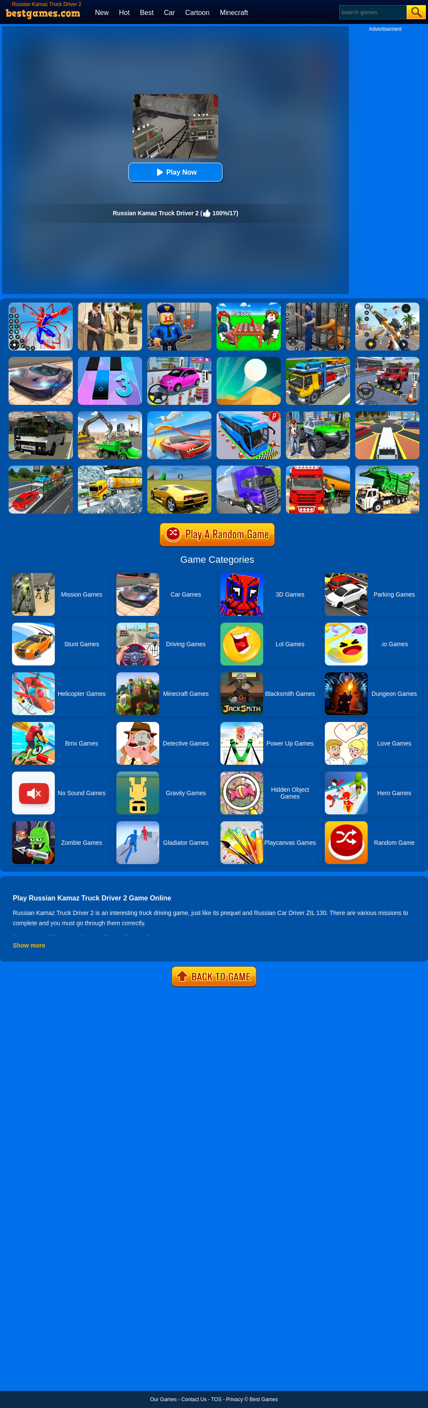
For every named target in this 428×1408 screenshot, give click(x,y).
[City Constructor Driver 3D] (110, 414)
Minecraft (234, 12)
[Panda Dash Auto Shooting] (387, 306)
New (102, 12)
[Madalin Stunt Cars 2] (179, 469)
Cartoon (197, 12)
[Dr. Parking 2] (387, 360)
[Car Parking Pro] (179, 360)
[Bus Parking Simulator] (249, 414)
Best (147, 12)
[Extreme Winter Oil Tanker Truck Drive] (110, 469)
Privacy (234, 1399)
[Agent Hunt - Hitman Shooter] (110, 306)
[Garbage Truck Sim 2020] (387, 469)
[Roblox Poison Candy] (249, 306)
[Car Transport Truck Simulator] (41, 469)
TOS (216, 1399)
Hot (124, 12)
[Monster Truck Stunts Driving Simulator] (318, 414)
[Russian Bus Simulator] (41, 414)
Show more (29, 945)
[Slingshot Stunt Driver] (179, 414)
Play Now (175, 172)
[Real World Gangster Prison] (318, 306)
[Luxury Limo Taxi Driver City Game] (387, 414)
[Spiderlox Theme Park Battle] (41, 306)
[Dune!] (249, 360)
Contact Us (193, 1399)
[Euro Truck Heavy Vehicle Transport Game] (318, 360)
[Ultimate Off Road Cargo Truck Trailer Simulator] (249, 469)
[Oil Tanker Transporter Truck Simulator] (318, 469)
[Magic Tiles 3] (110, 360)
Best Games (264, 1399)
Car (169, 12)
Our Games (163, 1399)
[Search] (372, 12)
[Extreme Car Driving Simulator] (41, 360)
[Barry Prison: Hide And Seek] (179, 306)
